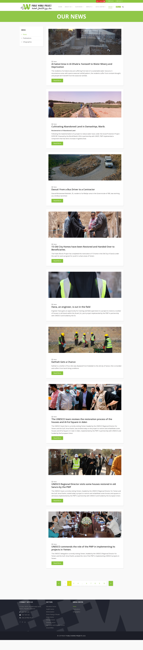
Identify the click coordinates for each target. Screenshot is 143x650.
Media (110, 7)
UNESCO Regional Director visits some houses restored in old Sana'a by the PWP (83, 493)
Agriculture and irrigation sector (55, 635)
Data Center (100, 7)
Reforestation (50, 622)
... (82, 593)
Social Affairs (50, 638)
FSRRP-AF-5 (110, 1)
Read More (57, 80)
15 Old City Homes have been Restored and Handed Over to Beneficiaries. (82, 251)
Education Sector (51, 616)
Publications (27, 38)
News (25, 34)
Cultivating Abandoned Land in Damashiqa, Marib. (78, 127)
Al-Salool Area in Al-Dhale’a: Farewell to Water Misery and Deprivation (81, 65)
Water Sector (50, 627)
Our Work (78, 7)
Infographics (27, 42)
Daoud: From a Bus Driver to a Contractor (73, 191)
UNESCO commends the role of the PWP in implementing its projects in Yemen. (83, 557)
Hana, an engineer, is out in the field (70, 311)
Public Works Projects (74, 646)
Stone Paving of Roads (53, 624)
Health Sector (50, 619)
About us (68, 7)
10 (104, 593)
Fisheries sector (50, 632)
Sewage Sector (50, 630)
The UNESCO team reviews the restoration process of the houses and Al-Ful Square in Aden (81, 427)
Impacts (89, 7)
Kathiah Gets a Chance (63, 367)
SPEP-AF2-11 (119, 1)
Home (60, 7)
